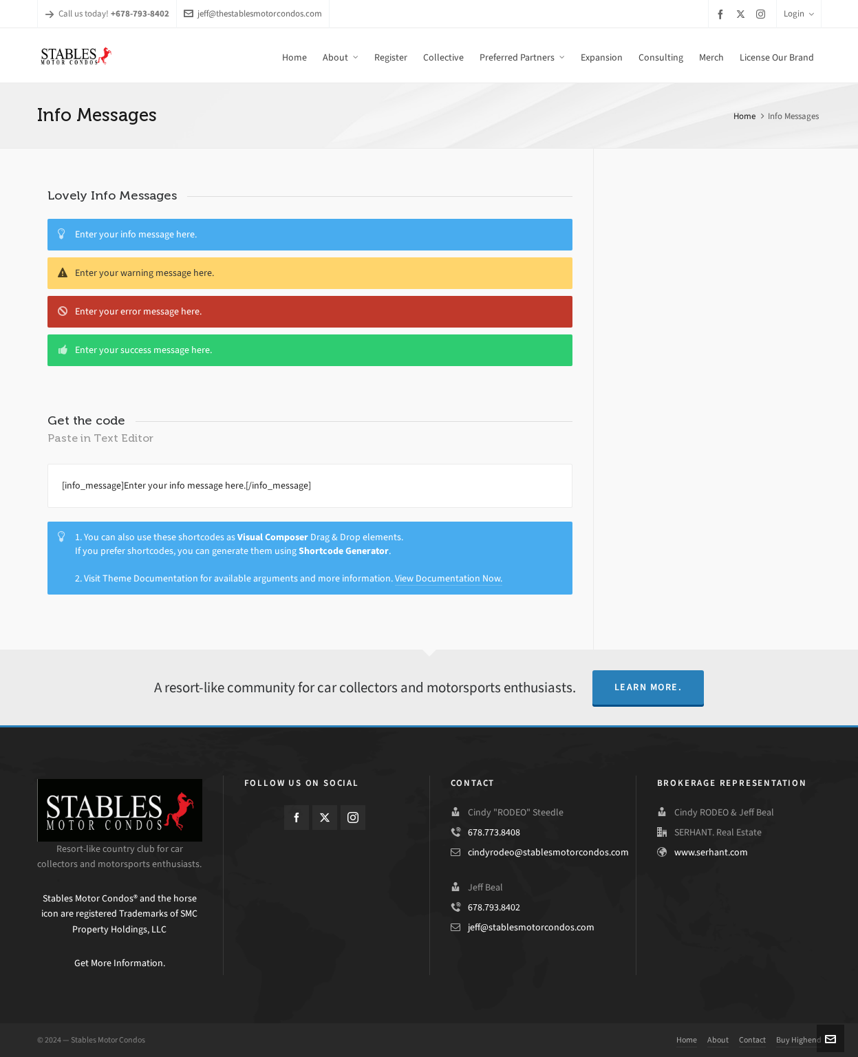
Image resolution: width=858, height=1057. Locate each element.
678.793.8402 (494, 907)
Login (799, 13)
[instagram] (762, 14)
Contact (752, 1039)
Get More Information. (119, 963)
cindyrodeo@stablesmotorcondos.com (548, 852)
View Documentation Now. (448, 578)
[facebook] (722, 14)
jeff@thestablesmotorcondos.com (253, 13)
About (718, 1039)
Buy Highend (799, 1039)
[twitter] (742, 14)
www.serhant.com (711, 852)
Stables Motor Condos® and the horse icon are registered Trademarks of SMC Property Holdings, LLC (119, 914)
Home (744, 116)
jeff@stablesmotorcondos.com (531, 927)
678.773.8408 (494, 832)
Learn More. (648, 687)
